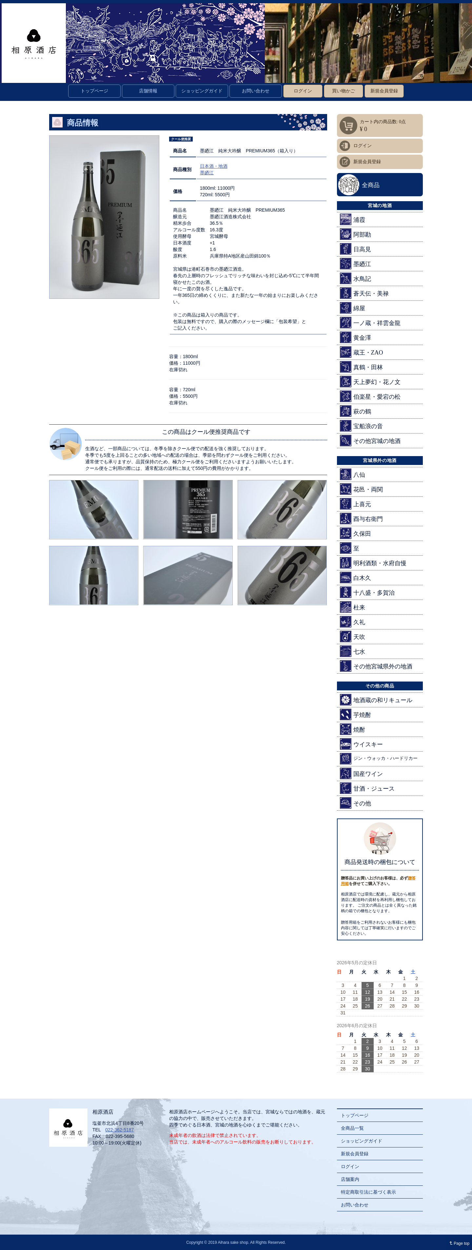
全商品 (371, 185)
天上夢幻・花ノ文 (370, 381)
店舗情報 (148, 90)
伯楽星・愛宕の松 (370, 396)
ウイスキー (361, 744)
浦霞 (352, 219)
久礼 (352, 621)
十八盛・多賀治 (367, 592)
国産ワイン (361, 773)
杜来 (352, 607)
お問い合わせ (255, 90)
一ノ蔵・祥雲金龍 (370, 322)
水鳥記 (355, 278)
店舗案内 (350, 1179)
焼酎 (352, 729)
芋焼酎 (355, 714)
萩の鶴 (355, 411)
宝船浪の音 (361, 426)
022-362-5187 (119, 1129)
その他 (355, 803)
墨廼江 (207, 172)
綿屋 (352, 308)
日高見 (355, 249)
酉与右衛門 (361, 518)
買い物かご (343, 90)
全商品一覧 (352, 1128)
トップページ (94, 90)
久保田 (355, 533)
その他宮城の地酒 (370, 440)
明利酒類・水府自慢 (373, 562)
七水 (352, 651)
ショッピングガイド (202, 90)
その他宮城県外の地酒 (376, 666)
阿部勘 (355, 234)
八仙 (352, 474)
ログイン (303, 90)
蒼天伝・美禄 (364, 293)
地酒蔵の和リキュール (376, 699)
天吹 (352, 636)
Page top (458, 1243)
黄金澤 (355, 337)
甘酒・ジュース (367, 788)
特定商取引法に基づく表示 (368, 1192)
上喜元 (355, 504)
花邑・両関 (361, 489)
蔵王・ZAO (361, 352)
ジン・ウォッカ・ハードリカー (379, 758)
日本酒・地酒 (213, 166)
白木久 (355, 577)
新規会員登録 (384, 90)
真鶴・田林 (361, 367)
